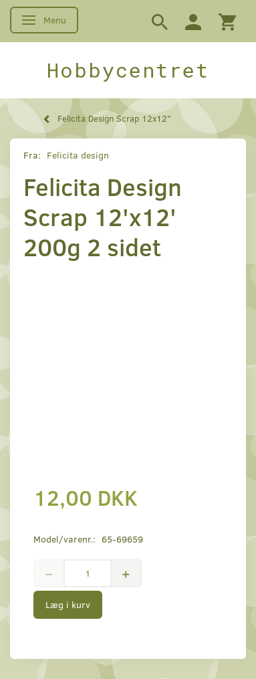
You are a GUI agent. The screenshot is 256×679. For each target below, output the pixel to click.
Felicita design (78, 155)
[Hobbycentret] (128, 70)
